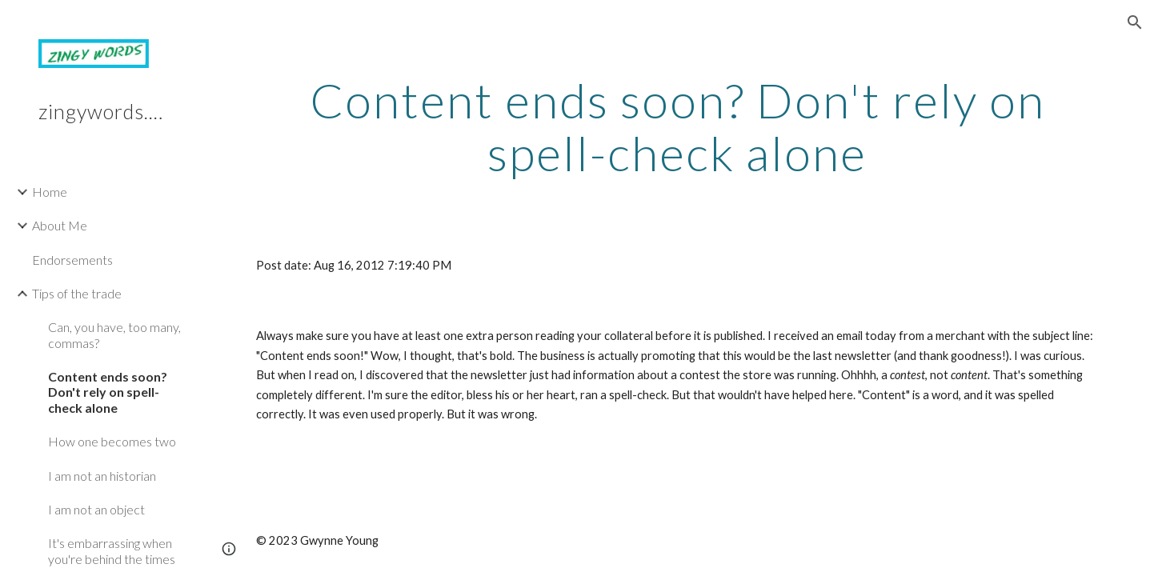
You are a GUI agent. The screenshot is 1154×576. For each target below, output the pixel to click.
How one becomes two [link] (112, 441)
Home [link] (49, 191)
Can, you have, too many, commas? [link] (114, 334)
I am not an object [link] (96, 509)
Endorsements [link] (72, 259)
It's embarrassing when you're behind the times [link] (111, 550)
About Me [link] (59, 225)
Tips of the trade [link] (77, 293)
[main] (677, 126)
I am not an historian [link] (102, 475)
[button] (1135, 22)
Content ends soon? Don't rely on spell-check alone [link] (107, 392)
